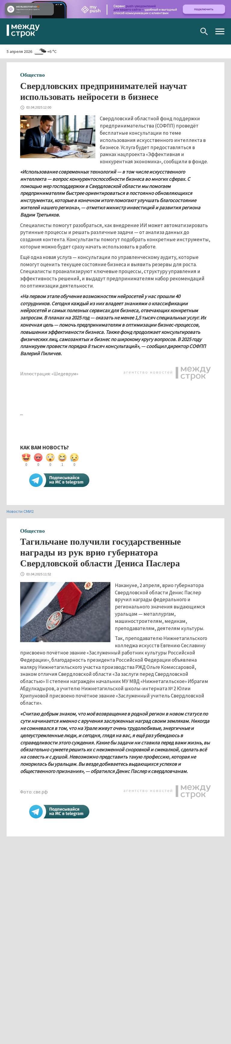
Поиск (204, 31)
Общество (32, 75)
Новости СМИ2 (20, 511)
